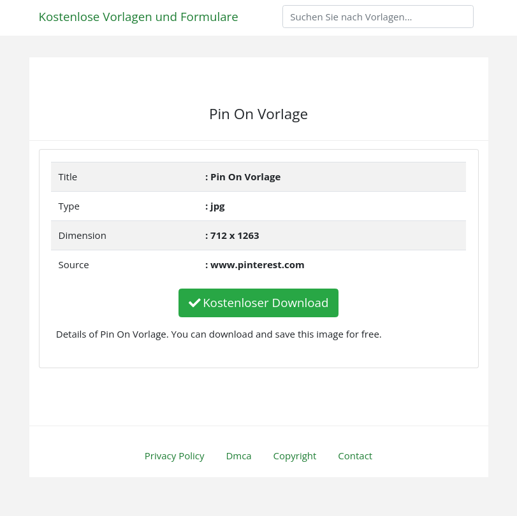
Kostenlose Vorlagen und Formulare (138, 16)
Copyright (295, 455)
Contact (355, 455)
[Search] (378, 16)
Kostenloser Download (259, 302)
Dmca (238, 455)
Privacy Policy (175, 455)
